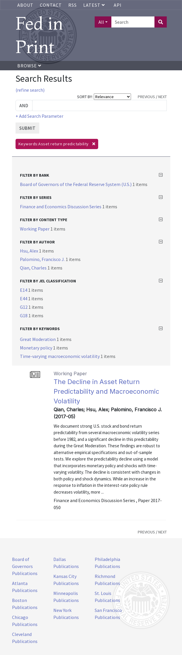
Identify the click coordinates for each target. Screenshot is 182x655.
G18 (24, 315)
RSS (72, 5)
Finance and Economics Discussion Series (61, 206)
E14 (24, 290)
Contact (51, 5)
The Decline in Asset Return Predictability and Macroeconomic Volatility (106, 391)
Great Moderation (38, 339)
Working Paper (35, 229)
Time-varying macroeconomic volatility (60, 356)
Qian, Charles (33, 268)
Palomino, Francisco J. (43, 259)
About (25, 5)
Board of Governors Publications (25, 566)
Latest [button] (94, 5)
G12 (24, 307)
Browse (29, 66)
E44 (24, 298)
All (101, 22)
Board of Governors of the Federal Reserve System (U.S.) (76, 184)
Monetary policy (36, 348)
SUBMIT (27, 128)
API (118, 5)
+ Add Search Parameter (39, 116)
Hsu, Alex (29, 251)
